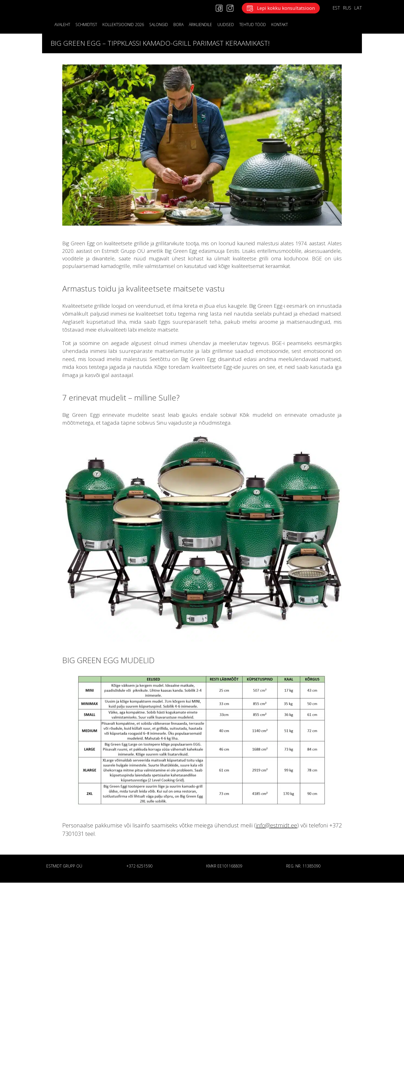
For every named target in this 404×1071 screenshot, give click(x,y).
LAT (358, 8)
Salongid (158, 24)
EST (336, 8)
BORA (178, 24)
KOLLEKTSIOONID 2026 (123, 24)
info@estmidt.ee (276, 825)
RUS (347, 8)
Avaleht (62, 24)
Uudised (225, 24)
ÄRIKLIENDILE (200, 24)
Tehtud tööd (252, 24)
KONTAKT (279, 24)
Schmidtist (86, 24)
